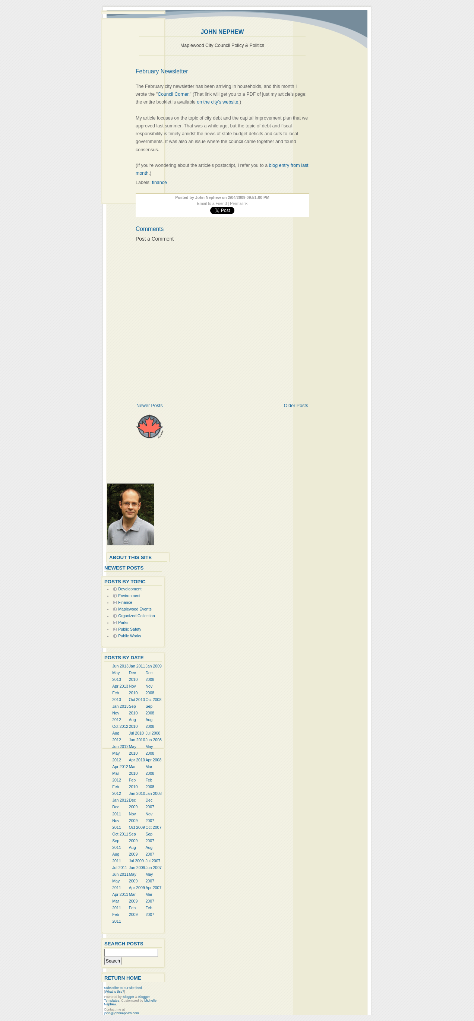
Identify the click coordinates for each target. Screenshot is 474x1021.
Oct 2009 (137, 827)
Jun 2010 (137, 740)
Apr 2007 (153, 887)
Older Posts (296, 405)
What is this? (114, 991)
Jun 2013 (120, 666)
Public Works (129, 636)
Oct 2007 (153, 827)
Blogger (128, 997)
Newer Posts (149, 405)
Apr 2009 (137, 887)
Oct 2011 (120, 834)
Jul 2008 (152, 733)
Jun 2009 (137, 867)
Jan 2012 (120, 800)
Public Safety (129, 629)
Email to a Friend (212, 203)
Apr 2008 (153, 760)
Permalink (238, 203)
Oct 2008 (153, 699)
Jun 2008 (153, 740)
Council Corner (173, 94)
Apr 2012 (120, 766)
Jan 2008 (153, 793)
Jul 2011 (119, 867)
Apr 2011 (120, 894)
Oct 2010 (137, 699)
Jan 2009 (153, 666)
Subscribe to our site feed (123, 988)
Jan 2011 (137, 666)
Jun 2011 (120, 874)
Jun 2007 (153, 867)
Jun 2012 (120, 746)
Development (129, 589)
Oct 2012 (120, 726)
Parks (123, 622)
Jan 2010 (137, 793)
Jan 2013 (120, 706)
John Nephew (222, 32)
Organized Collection (136, 615)
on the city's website (217, 102)
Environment (129, 595)
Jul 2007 (152, 861)
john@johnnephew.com (121, 1013)
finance (159, 182)
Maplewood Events (135, 609)
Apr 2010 (137, 760)
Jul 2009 (136, 861)
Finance (125, 602)
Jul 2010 (136, 733)
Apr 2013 (120, 686)
